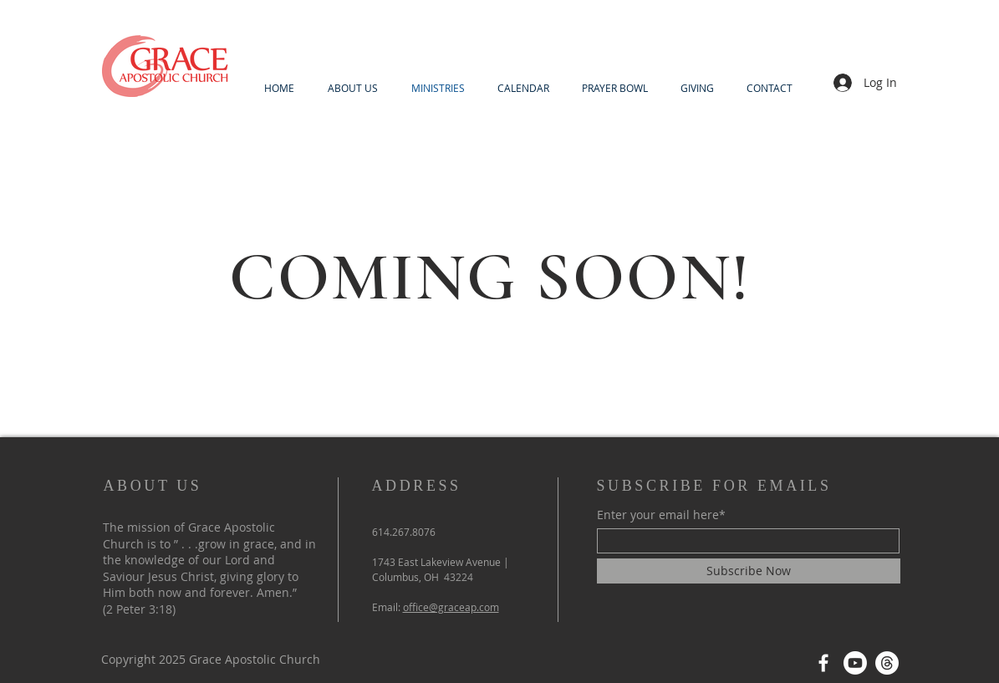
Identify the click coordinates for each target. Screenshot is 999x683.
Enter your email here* (661, 515)
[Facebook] (823, 663)
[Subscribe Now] (748, 571)
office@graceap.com (451, 607)
